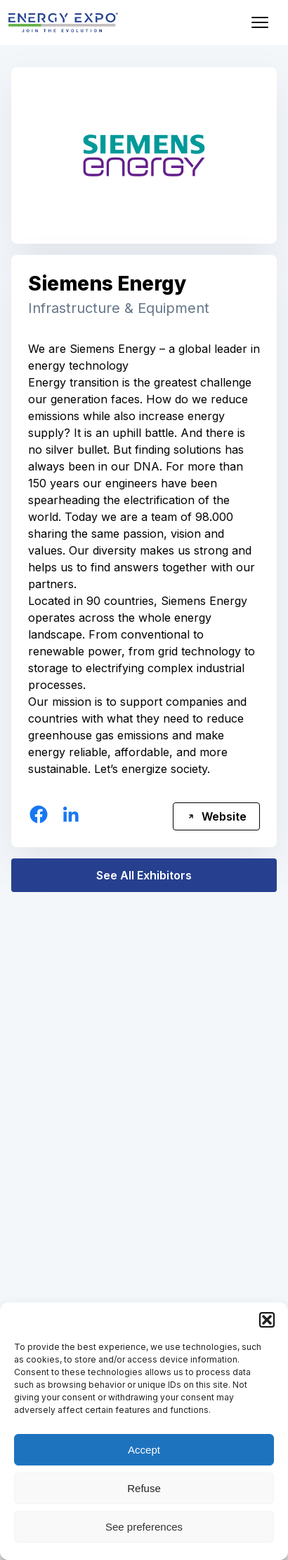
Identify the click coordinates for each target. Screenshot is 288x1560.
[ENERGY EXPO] (63, 22)
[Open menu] (260, 22)
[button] (267, 1320)
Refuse (144, 1488)
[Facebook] (38, 814)
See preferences (144, 1527)
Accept (144, 1450)
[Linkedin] (70, 814)
